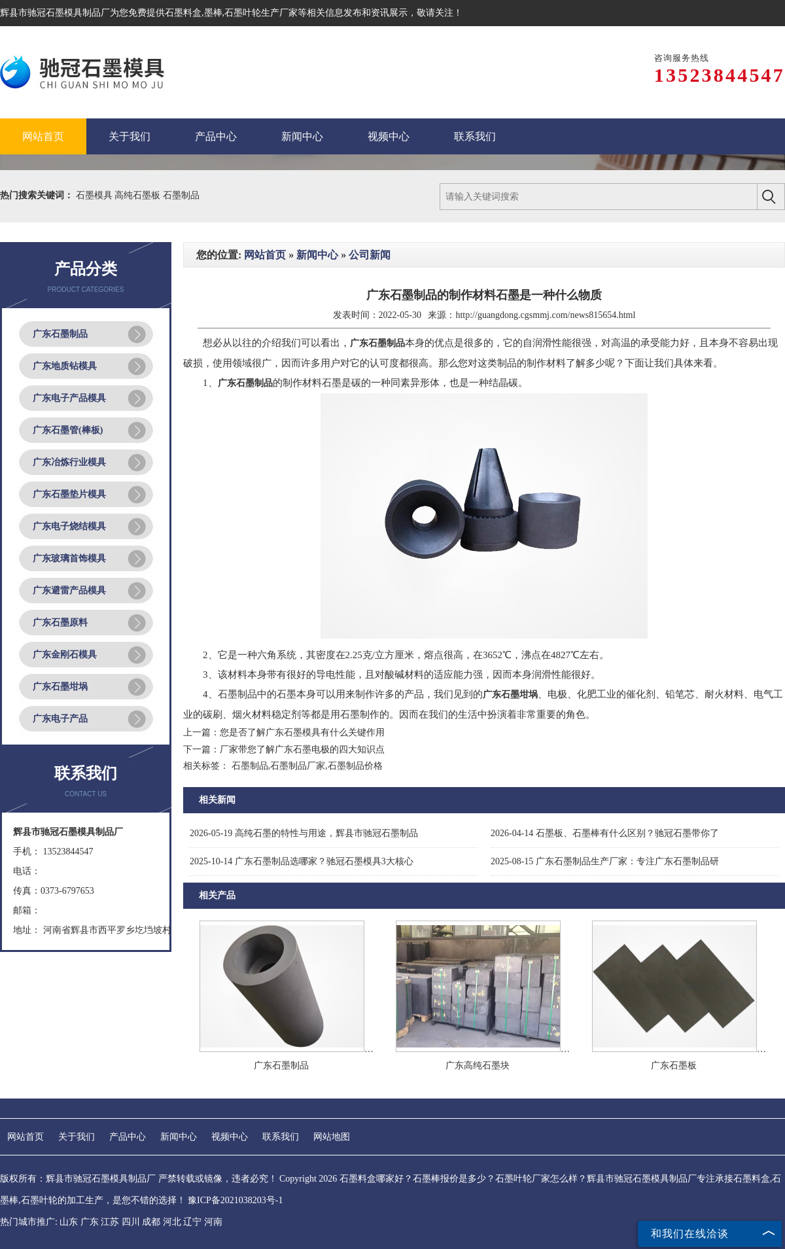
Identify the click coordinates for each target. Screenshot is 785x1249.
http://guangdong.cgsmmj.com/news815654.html (545, 315)
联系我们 (280, 1137)
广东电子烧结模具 (69, 526)
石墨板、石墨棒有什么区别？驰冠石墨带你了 (605, 833)
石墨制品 (181, 195)
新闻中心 (317, 254)
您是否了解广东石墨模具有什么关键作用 (302, 732)
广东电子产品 (60, 719)
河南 (213, 1222)
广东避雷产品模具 (69, 590)
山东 (69, 1222)
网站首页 (265, 254)
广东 (89, 1222)
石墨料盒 (183, 13)
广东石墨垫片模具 (69, 494)
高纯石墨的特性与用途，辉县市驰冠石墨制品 (304, 833)
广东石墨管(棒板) (68, 430)
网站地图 (331, 1137)
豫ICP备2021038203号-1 (235, 1200)
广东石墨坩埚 (60, 687)
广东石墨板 (674, 1065)
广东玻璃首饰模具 (69, 558)
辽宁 (192, 1222)
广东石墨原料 (60, 622)
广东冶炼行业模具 (69, 462)
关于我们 (76, 1137)
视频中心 (229, 1137)
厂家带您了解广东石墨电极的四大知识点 (302, 749)
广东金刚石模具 (65, 655)
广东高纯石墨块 (477, 1065)
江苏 (110, 1222)
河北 (172, 1222)
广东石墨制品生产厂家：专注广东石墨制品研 (605, 861)
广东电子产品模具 (69, 398)
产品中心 (127, 1137)
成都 (151, 1222)
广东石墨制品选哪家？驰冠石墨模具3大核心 (301, 861)
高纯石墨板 (138, 195)
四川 (131, 1222)
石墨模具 (95, 195)
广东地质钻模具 (65, 366)
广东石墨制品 (60, 334)
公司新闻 (370, 254)
